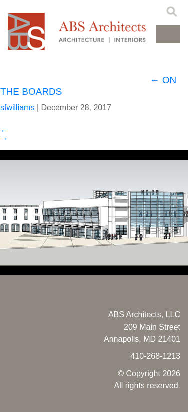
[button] (168, 34)
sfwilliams (17, 107)
